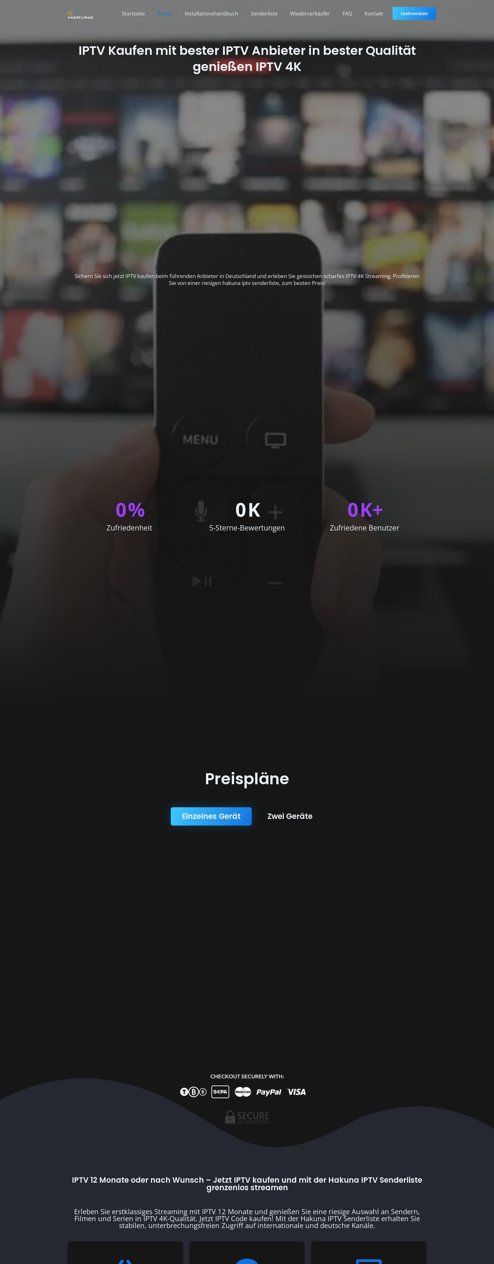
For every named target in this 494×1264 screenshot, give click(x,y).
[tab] (211, 816)
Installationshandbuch (211, 13)
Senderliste (264, 13)
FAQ (347, 13)
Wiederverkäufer (310, 13)
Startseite (133, 13)
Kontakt (374, 13)
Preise (165, 13)
